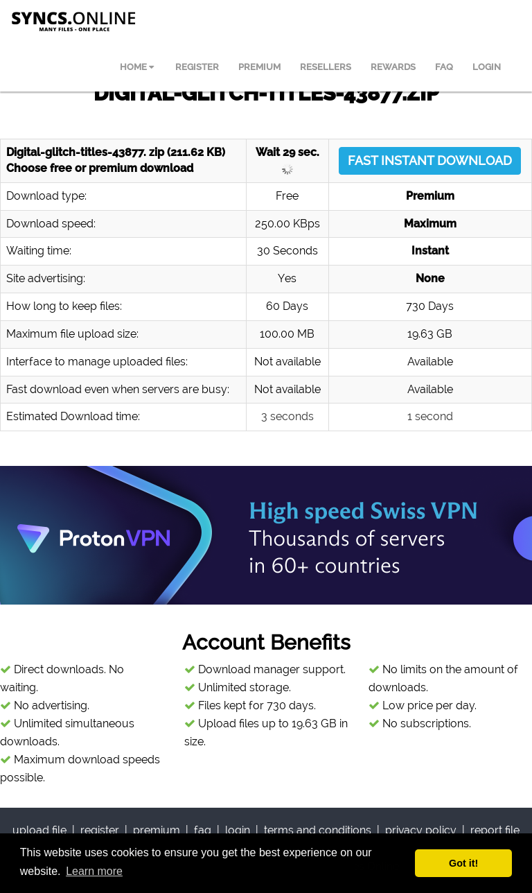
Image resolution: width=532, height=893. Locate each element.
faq (202, 830)
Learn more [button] (94, 871)
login (237, 830)
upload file (39, 830)
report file (495, 830)
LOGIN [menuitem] (486, 67)
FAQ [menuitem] (444, 67)
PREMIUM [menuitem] (259, 67)
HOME (137, 67)
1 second (430, 416)
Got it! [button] (463, 863)
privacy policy (420, 830)
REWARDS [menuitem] (393, 67)
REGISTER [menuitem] (197, 67)
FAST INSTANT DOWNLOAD (430, 160)
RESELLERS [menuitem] (325, 67)
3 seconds (287, 416)
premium (156, 830)
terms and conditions (317, 830)
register (99, 830)
